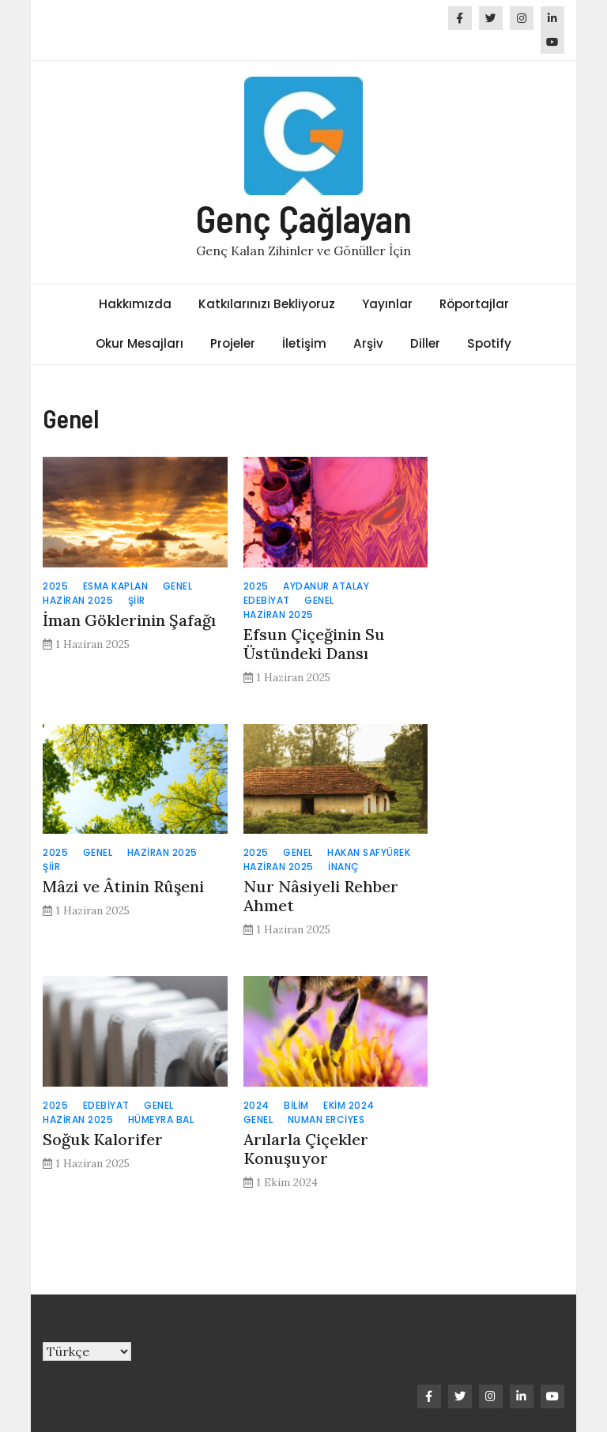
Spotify (489, 343)
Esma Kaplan (116, 586)
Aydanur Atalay (326, 586)
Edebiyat (266, 600)
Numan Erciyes (326, 1119)
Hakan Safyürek (368, 852)
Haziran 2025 (78, 600)
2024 (256, 1105)
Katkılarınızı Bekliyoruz (266, 304)
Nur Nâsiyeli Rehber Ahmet (320, 895)
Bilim (296, 1105)
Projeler (232, 343)
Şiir (136, 600)
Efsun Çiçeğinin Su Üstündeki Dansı (314, 643)
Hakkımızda (135, 304)
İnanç (344, 866)
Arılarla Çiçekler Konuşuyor (305, 1148)
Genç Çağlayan (304, 218)
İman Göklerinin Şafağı (129, 620)
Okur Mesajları (139, 343)
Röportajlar (474, 304)
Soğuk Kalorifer (105, 1139)
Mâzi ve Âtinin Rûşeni (125, 886)
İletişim (304, 343)
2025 (55, 586)
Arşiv (368, 343)
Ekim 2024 (349, 1105)
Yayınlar (387, 304)
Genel (178, 586)
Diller (425, 343)
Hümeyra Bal (161, 1119)
